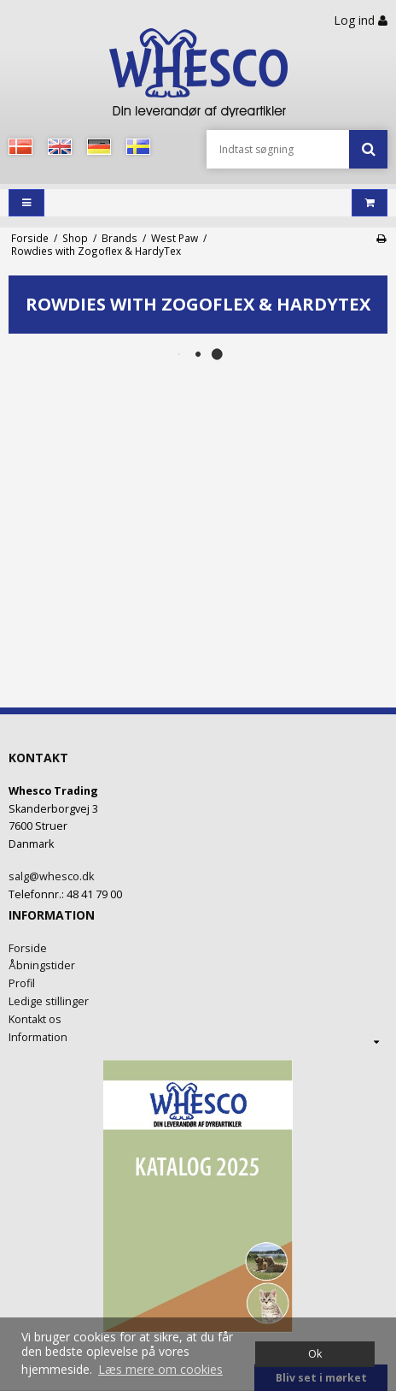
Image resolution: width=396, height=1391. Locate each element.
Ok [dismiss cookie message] (315, 1354)
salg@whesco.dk (51, 876)
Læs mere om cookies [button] (160, 1369)
